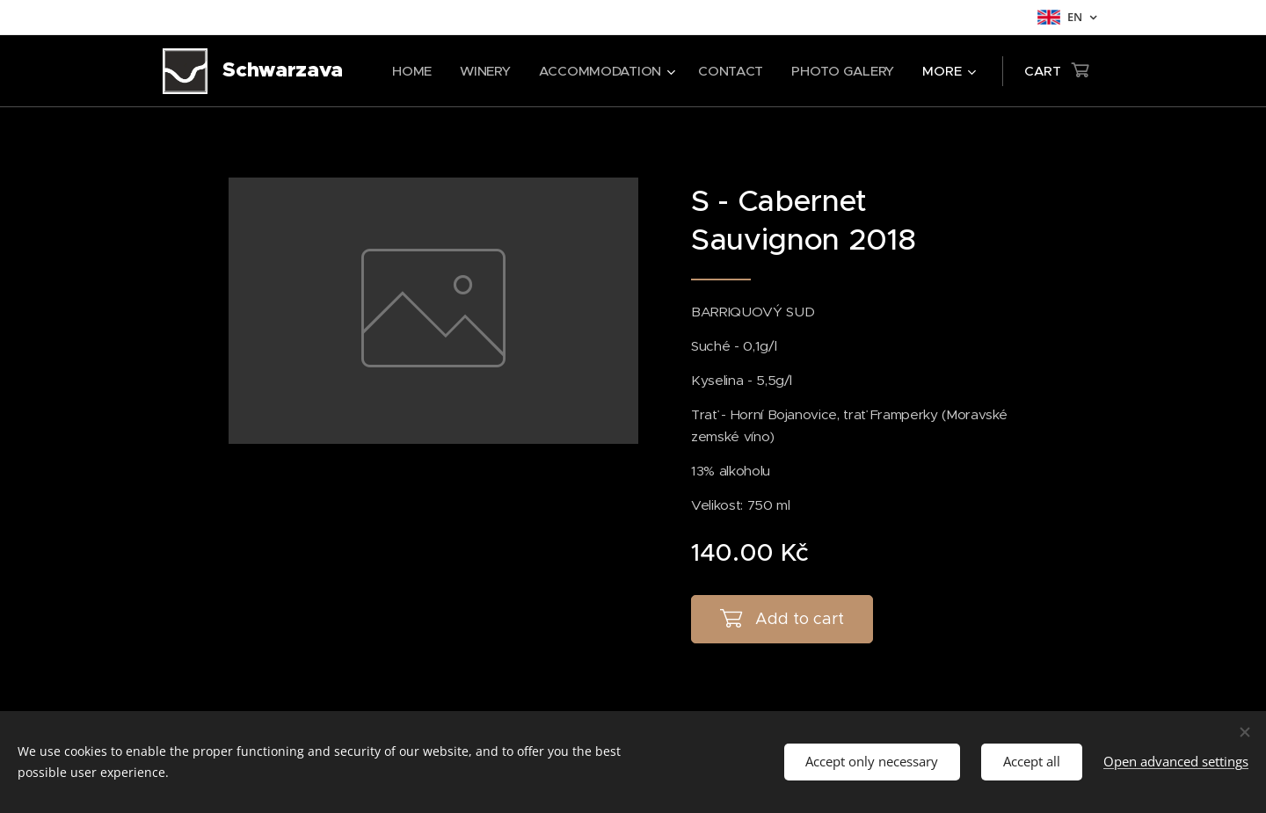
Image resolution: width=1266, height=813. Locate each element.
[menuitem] (407, 71)
